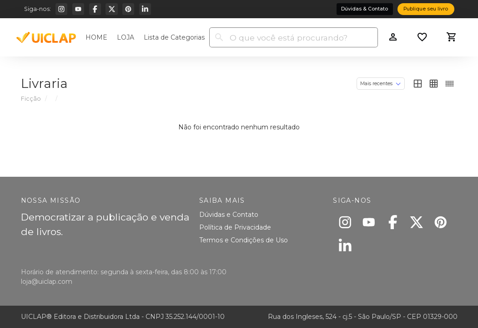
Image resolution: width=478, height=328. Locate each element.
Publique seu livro (425, 9)
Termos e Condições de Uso (243, 240)
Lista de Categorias (174, 37)
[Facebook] (95, 9)
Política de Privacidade (235, 227)
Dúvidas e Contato (228, 214)
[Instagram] (61, 9)
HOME (96, 37)
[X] (111, 9)
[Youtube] (78, 9)
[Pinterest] (128, 9)
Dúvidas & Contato (364, 9)
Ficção (31, 98)
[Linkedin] (145, 9)
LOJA (125, 37)
